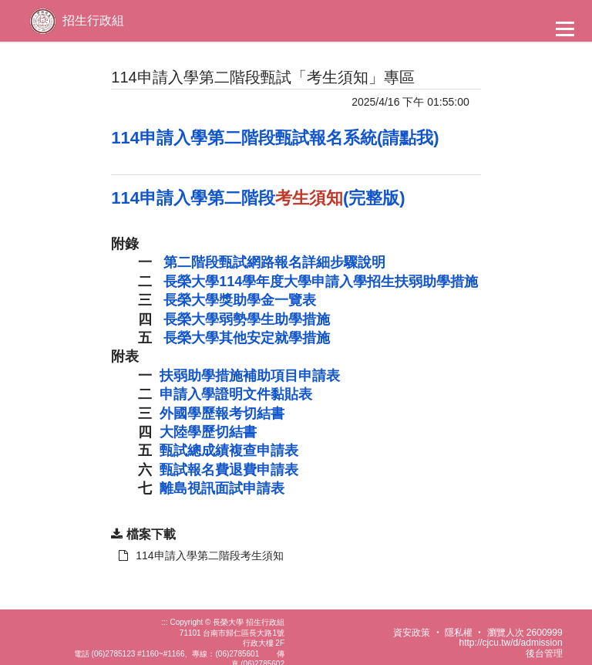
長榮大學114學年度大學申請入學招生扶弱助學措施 (320, 281)
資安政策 (411, 632)
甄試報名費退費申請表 (229, 470)
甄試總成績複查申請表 (229, 450)
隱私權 (459, 632)
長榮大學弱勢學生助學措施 (246, 319)
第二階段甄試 (274, 262)
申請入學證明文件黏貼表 (236, 394)
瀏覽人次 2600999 (525, 632)
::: (164, 622)
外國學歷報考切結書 (222, 413)
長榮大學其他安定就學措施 (246, 338)
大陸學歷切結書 (208, 432)
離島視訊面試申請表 (222, 488)
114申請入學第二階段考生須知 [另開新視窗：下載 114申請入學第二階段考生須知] (201, 555)
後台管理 (544, 653)
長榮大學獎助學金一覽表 (239, 300)
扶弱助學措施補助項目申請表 (250, 375)
